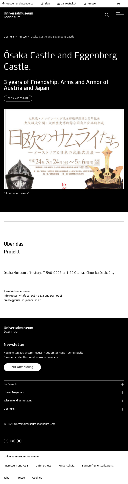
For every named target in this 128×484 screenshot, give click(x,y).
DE (119, 3)
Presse (90, 3)
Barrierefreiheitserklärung (97, 465)
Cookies (37, 477)
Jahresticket (66, 3)
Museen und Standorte (17, 3)
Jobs (6, 477)
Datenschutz (43, 465)
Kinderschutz (66, 465)
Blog (45, 3)
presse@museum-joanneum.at (22, 300)
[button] (107, 15)
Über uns (9, 36)
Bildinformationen (16, 193)
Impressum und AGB (16, 465)
